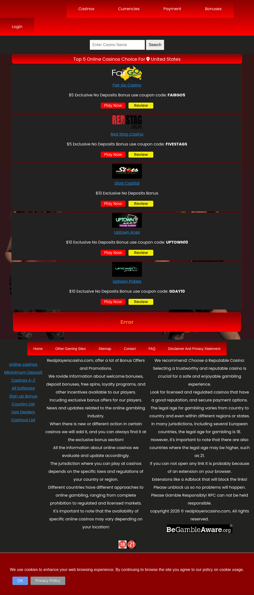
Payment (172, 9)
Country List (23, 404)
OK (20, 581)
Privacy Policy (47, 581)
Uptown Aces (127, 232)
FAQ (152, 349)
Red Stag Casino (127, 134)
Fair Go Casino (127, 85)
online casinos (23, 364)
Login (17, 26)
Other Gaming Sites (70, 349)
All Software (23, 388)
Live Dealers (23, 412)
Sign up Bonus (23, 396)
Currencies (129, 9)
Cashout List (23, 420)
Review (141, 105)
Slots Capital (127, 183)
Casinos (86, 9)
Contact (130, 349)
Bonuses (213, 9)
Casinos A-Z (23, 380)
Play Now (113, 105)
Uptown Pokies (127, 281)
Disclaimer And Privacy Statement (194, 349)
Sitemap (104, 349)
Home (38, 349)
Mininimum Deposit (23, 372)
